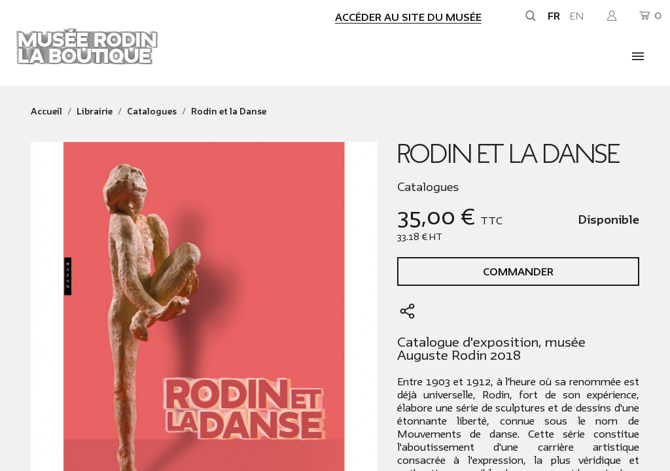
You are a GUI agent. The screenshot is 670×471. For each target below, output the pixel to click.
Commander (518, 272)
